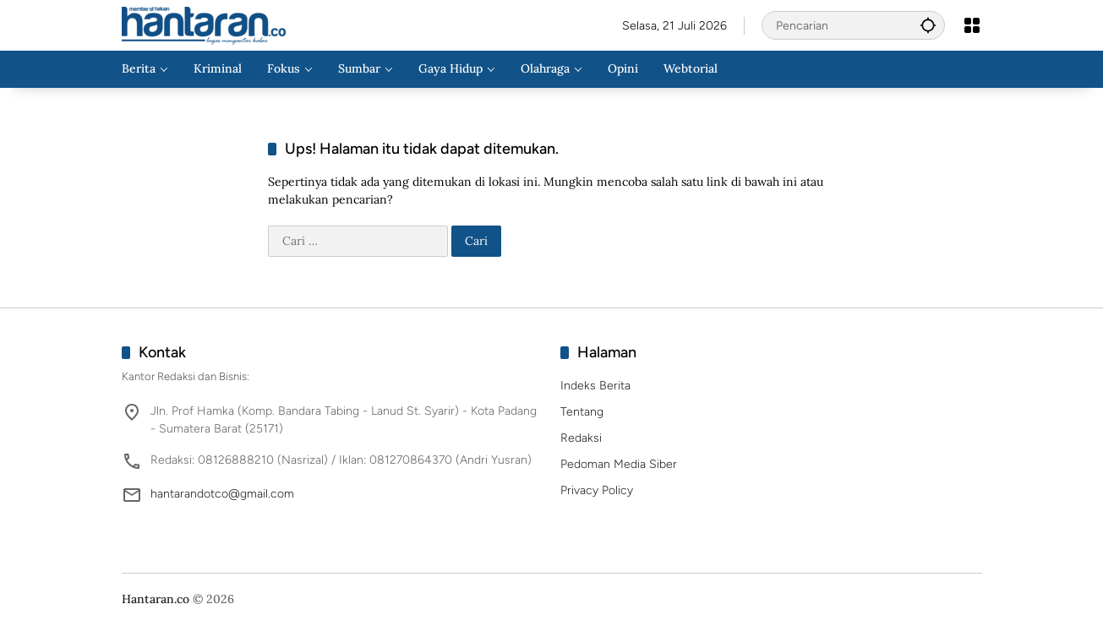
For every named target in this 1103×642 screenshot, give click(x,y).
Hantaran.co (155, 599)
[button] (928, 25)
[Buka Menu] (972, 25)
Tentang (581, 412)
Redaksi (581, 438)
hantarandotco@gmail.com (222, 494)
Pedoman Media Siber (618, 464)
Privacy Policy (596, 490)
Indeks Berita (595, 385)
